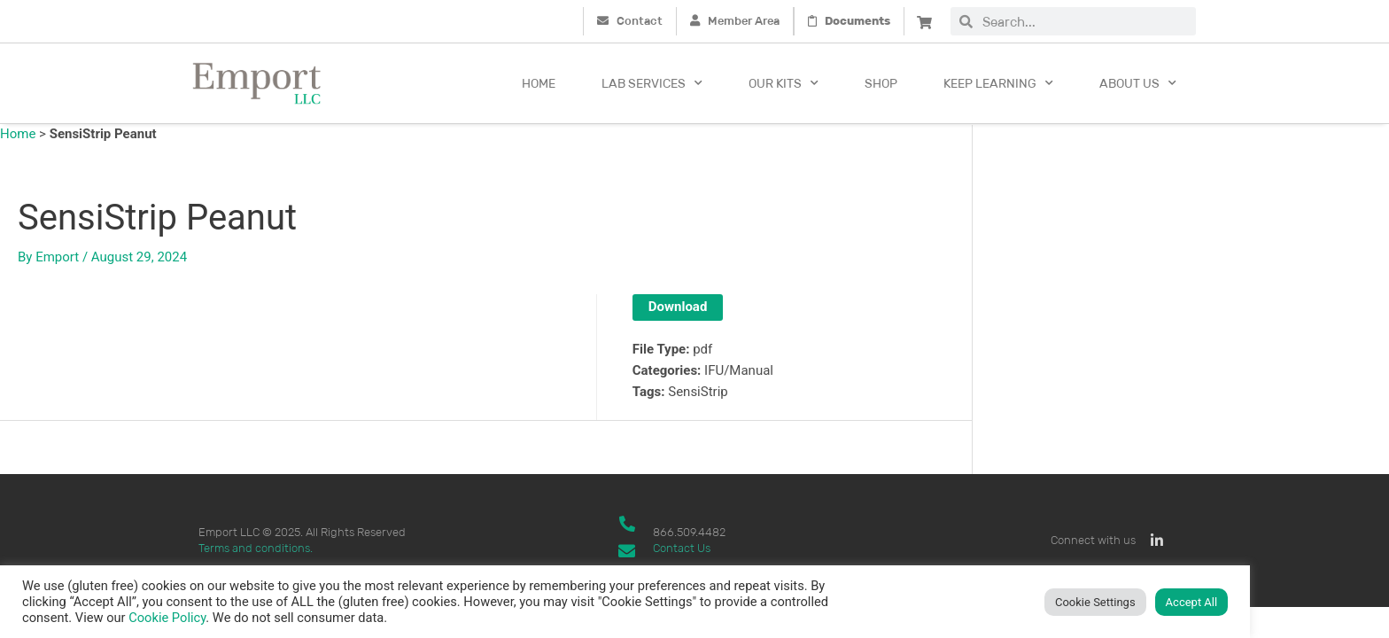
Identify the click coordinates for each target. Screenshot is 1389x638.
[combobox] (1084, 21)
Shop (881, 83)
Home (538, 83)
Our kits (784, 83)
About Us (1137, 83)
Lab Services (651, 83)
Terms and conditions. (255, 548)
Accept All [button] (1192, 602)
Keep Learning (998, 83)
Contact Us (681, 548)
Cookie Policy (167, 618)
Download (678, 307)
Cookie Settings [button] (1095, 602)
